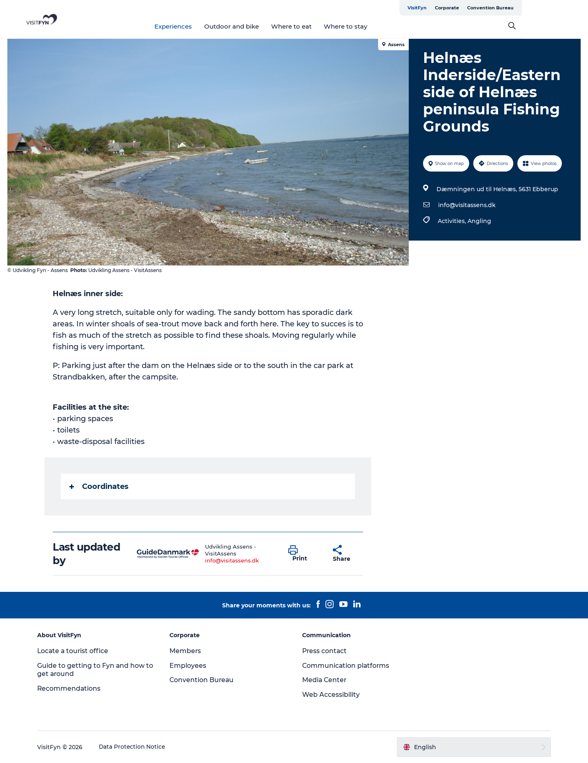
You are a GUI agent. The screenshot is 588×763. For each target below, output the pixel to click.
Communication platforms (346, 665)
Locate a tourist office (77, 651)
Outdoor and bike (265, 26)
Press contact (325, 651)
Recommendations (73, 688)
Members (187, 651)
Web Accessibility (331, 694)
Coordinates (99, 486)
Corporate (513, 8)
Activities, (452, 221)
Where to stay (379, 26)
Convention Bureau (556, 8)
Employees (190, 665)
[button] (305, 553)
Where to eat (325, 26)
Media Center (324, 680)
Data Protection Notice (136, 747)
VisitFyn (483, 8)
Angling (479, 221)
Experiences (206, 26)
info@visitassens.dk (466, 205)
